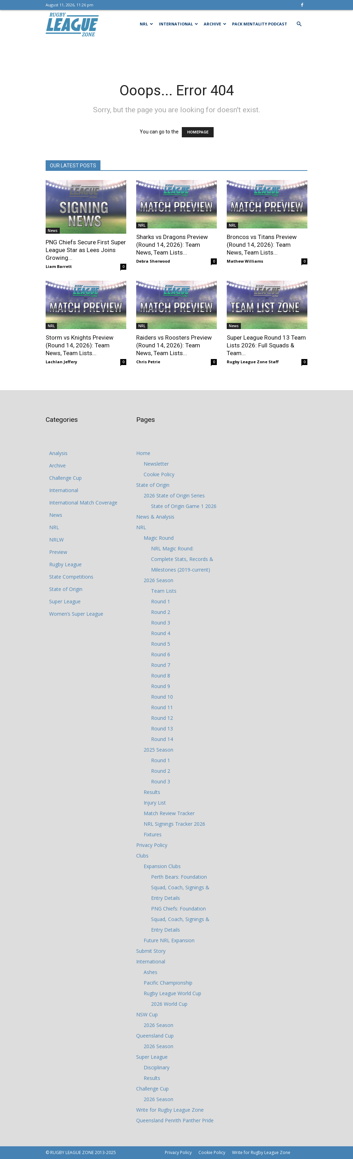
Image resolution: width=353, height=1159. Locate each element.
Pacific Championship (168, 982)
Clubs (142, 855)
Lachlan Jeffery (61, 361)
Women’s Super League (76, 613)
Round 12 (162, 718)
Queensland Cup (155, 1035)
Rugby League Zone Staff (253, 361)
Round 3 (160, 622)
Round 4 (160, 633)
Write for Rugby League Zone (170, 1109)
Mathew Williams (245, 261)
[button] (298, 24)
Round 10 (162, 696)
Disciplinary (156, 1067)
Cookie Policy (159, 474)
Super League (65, 601)
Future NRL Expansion (169, 940)
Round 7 (160, 665)
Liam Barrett (59, 266)
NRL (146, 23)
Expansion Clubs (162, 866)
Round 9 (160, 686)
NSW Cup (147, 1014)
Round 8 (160, 675)
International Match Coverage (83, 502)
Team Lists (163, 590)
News (53, 230)
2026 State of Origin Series (174, 495)
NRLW (56, 539)
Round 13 (162, 728)
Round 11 (162, 707)
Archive (215, 23)
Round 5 (160, 643)
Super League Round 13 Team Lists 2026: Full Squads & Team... (266, 345)
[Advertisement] (176, 53)
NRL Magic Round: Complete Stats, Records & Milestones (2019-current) (182, 559)
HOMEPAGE (197, 132)
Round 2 (160, 612)
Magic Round (159, 537)
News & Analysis (155, 516)
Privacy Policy (151, 845)
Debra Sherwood (153, 261)
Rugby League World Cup (172, 993)
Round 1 (160, 601)
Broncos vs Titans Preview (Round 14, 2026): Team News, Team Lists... (262, 244)
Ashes (150, 972)
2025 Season (158, 749)
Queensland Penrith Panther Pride (175, 1120)
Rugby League (65, 564)
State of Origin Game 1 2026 (183, 506)
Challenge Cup (65, 477)
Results (152, 792)
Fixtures (153, 834)
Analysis (58, 453)
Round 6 (160, 654)
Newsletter (156, 463)
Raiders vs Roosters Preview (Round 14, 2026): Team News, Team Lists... (174, 345)
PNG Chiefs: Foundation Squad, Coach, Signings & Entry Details (180, 919)
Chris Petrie (148, 361)
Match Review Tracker (169, 813)
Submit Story (151, 951)
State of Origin (65, 589)
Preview (58, 552)
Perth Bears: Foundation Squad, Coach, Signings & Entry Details (180, 887)
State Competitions (71, 576)
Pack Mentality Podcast (259, 23)
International (178, 23)
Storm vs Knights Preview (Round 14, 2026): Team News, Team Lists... (80, 345)
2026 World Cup (169, 1003)
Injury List (155, 802)
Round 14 (162, 739)
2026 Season (158, 580)
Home (143, 453)
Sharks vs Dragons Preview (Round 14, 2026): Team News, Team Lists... (172, 244)
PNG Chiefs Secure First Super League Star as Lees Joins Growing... (86, 250)
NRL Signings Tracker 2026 (174, 823)
